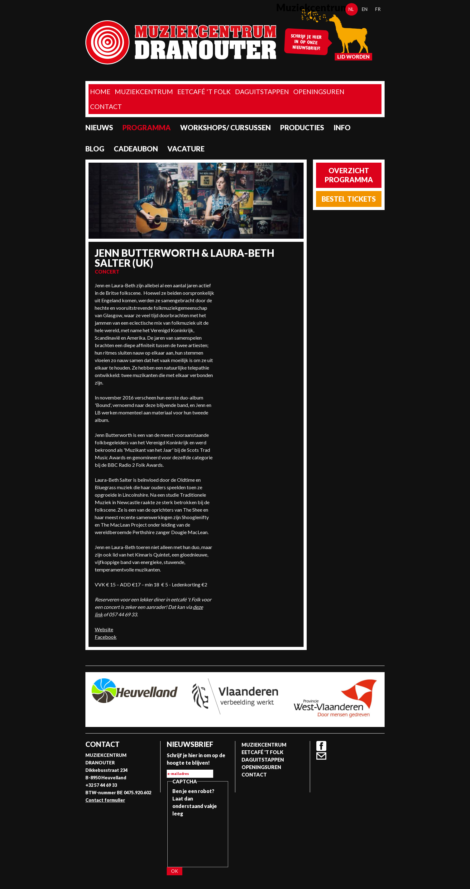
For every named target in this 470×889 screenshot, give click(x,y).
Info (342, 127)
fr (378, 9)
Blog (94, 149)
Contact (106, 106)
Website (104, 629)
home (100, 91)
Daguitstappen (262, 91)
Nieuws (99, 127)
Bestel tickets (349, 199)
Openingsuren (318, 91)
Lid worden (353, 57)
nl (351, 9)
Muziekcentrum (144, 91)
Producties (302, 127)
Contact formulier (105, 800)
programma (146, 127)
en (364, 9)
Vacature (185, 149)
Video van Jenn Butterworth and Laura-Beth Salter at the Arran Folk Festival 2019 (259, 305)
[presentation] (197, 839)
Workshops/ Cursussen (225, 127)
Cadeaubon (136, 149)
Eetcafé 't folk (204, 91)
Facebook (106, 637)
